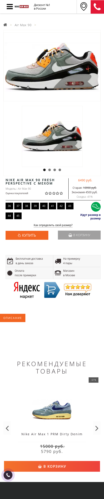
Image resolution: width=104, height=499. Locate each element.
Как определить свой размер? (53, 225)
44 (9, 216)
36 (9, 206)
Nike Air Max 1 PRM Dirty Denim (52, 434)
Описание (12, 318)
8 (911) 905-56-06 (97, 7)
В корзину (79, 235)
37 (18, 206)
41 (52, 206)
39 (35, 206)
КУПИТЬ (29, 235)
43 (69, 206)
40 (43, 206)
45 (18, 216)
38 (26, 206)
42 (61, 206)
